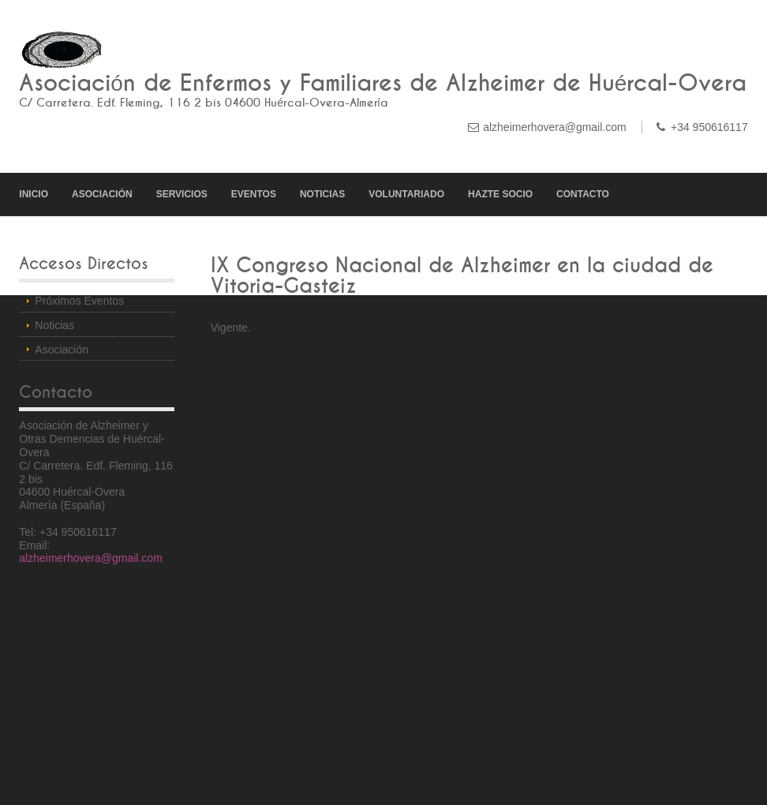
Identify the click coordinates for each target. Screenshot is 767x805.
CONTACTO (582, 194)
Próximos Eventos (79, 300)
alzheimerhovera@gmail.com (555, 127)
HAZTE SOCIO (500, 194)
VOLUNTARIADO (406, 194)
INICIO (33, 194)
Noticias (54, 325)
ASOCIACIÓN (102, 194)
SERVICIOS (182, 194)
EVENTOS (253, 194)
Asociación (61, 349)
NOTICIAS (322, 194)
